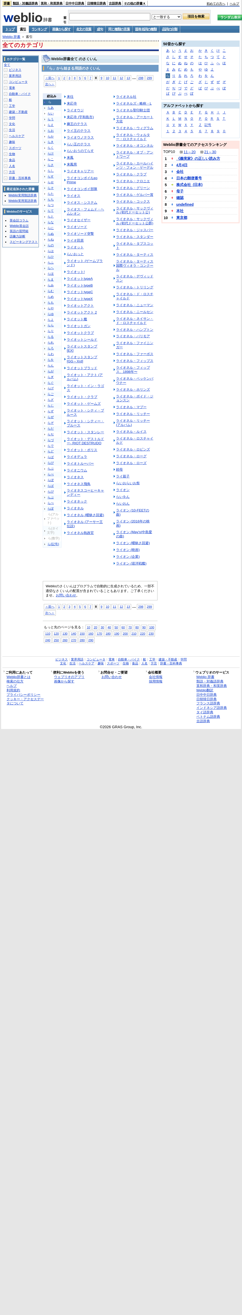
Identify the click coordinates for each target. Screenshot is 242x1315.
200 (125, 633)
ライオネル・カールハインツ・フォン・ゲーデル (134, 165)
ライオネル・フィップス (134, 361)
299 (149, 77)
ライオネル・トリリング (134, 287)
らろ (50, 348)
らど (50, 451)
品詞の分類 (169, 29)
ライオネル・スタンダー (134, 237)
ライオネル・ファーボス (134, 354)
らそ (50, 188)
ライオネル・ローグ (131, 456)
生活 (12, 130)
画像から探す (61, 29)
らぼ (50, 480)
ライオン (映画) (128, 550)
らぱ (50, 486)
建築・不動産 (18, 112)
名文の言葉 (84, 29)
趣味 (12, 142)
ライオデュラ (77, 457)
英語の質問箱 (19, 231)
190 (116, 633)
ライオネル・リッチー (133, 414)
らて (50, 211)
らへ (50, 268)
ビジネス (15, 70)
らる (50, 337)
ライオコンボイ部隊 (82, 189)
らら (50, 325)
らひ (50, 257)
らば (50, 457)
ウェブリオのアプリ (69, 677)
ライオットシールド (82, 339)
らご (50, 394)
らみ (50, 285)
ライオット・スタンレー (85, 432)
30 (102, 627)
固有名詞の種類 (145, 29)
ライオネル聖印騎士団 (133, 110)
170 (99, 633)
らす (50, 176)
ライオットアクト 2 (82, 312)
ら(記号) (53, 544)
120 (56, 633)
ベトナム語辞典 (208, 717)
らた (50, 194)
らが (50, 371)
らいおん (123, 503)
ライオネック (77, 501)
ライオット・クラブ (82, 397)
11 (114, 77)
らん (50, 365)
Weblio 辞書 (11, 37)
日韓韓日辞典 (96, 3)
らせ (50, 182)
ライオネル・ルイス (131, 432)
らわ (50, 354)
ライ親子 (123, 476)
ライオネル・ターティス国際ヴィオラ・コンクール (134, 265)
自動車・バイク (20, 94)
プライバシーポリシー (23, 695)
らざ (50, 400)
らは (50, 251)
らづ (50, 440)
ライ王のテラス (78, 131)
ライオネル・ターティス (134, 255)
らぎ (50, 377)
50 (116, 627)
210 (133, 633)
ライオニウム (77, 470)
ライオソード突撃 (80, 234)
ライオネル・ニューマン (134, 305)
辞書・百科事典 (20, 178)
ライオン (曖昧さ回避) (133, 543)
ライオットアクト (80, 306)
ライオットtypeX (80, 299)
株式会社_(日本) (189, 185)
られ (50, 342)
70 (130, 627)
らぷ (50, 497)
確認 (180, 198)
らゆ (50, 314)
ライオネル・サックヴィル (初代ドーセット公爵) (134, 221)
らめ (50, 297)
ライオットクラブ (80, 333)
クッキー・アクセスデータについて (25, 701)
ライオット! (76, 272)
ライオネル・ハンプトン (134, 330)
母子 (180, 191)
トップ (9, 29)
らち (50, 199)
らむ (50, 291)
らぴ (50, 491)
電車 (12, 88)
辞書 (7, 3)
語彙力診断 (17, 236)
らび (50, 463)
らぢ (50, 434)
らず (50, 411)
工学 (12, 106)
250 (56, 640)
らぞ (50, 423)
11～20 (190, 152)
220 (142, 633)
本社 (180, 211)
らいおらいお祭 (128, 483)
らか (50, 136)
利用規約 (13, 690)
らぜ (50, 417)
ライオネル (75, 508)
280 (82, 640)
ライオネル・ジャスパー (134, 230)
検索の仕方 (15, 681)
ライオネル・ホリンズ (133, 389)
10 (107, 77)
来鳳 (70, 158)
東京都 (181, 217)
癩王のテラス (77, 124)
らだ (50, 428)
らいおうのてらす (80, 151)
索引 (23, 29)
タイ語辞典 (204, 712)
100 (151, 627)
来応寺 (72, 103)
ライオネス (75, 477)
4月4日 (182, 165)
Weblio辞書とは (18, 677)
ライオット (75, 247)
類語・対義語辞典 (25, 3)
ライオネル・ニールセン (134, 312)
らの (50, 245)
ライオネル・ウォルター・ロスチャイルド (133, 137)
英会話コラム (19, 220)
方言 (12, 172)
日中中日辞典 (74, 3)
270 (73, 640)
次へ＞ (50, 84)
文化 (12, 124)
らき (50, 142)
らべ (50, 474)
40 (109, 627)
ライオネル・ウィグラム (134, 128)
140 (73, 633)
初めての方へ (216, 3)
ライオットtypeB (80, 285)
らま (50, 279)
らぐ (50, 383)
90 (144, 627)
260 (64, 640)
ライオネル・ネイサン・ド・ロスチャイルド (134, 321)
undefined (185, 204)
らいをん (123, 497)
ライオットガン (78, 326)
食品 (12, 160)
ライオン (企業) (128, 557)
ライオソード (77, 227)
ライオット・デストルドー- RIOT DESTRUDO (85, 441)
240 (47, 640)
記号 (207, 125)
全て (7, 64)
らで (50, 446)
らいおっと (75, 254)
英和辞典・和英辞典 (211, 686)
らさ (50, 165)
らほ (50, 274)
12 (121, 77)
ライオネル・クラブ (131, 174)
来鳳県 (72, 164)
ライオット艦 (77, 319)
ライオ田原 (75, 240)
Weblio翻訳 (204, 690)
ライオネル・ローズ (131, 463)
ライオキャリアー (80, 171)
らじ (50, 405)
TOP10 (169, 152)
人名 (12, 166)
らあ (50, 108)
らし (50, 171)
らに (50, 228)
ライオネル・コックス (133, 201)
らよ (50, 320)
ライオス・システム (82, 202)
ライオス (73, 196)
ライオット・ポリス (82, 450)
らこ (50, 159)
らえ (50, 125)
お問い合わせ (66, 595)
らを (50, 360)
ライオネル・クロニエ (133, 181)
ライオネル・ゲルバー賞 (134, 195)
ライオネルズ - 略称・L (134, 103)
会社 (180, 171)
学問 (12, 118)
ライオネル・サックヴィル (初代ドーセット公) (134, 210)
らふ (50, 262)
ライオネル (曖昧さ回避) (85, 515)
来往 (70, 97)
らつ (50, 205)
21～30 (210, 152)
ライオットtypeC (80, 292)
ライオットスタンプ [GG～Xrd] (82, 359)
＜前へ (50, 77)
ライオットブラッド (82, 368)
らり (50, 331)
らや (50, 308)
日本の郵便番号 (189, 178)
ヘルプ (234, 3)
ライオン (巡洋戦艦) (131, 563)
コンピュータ (18, 82)
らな (50, 222)
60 (123, 627)
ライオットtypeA (80, 279)
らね (50, 239)
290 (90, 640)
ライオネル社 (126, 97)
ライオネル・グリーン (133, 188)
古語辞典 (115, 3)
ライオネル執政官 (80, 533)
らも (50, 302)
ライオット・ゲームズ (84, 404)
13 (128, 77)
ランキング (39, 29)
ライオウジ (75, 110)
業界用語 (15, 76)
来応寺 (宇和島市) (80, 117)
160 (90, 633)
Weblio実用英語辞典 (22, 201)
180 (108, 633)
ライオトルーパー (80, 463)
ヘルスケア (17, 136)
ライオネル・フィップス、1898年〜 (133, 370)
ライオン (123, 490)
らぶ (50, 468)
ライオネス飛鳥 (78, 484)
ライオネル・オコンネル (134, 145)
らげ (50, 388)
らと (50, 216)
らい (50, 113)
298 (140, 77)
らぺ (50, 503)
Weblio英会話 (19, 226)
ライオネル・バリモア (133, 336)
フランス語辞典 (208, 703)
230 (151, 633)
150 (82, 633)
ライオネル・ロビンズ (133, 449)
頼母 (119, 469)
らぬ (50, 234)
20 (95, 627)
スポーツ (15, 148)
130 (64, 633)
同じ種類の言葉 (119, 29)
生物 (12, 154)
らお (50, 131)
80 (137, 627)
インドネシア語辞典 (211, 708)
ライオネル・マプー (131, 407)
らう (50, 119)
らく (50, 148)
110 (47, 633)
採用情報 (155, 681)
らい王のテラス (78, 144)
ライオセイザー (78, 220)
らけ (50, 153)
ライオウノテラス (80, 137)
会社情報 (155, 677)
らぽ (50, 508)
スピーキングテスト (24, 242)
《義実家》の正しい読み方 (198, 158)
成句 (100, 29)
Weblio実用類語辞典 (22, 195)
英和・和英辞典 (52, 3)
